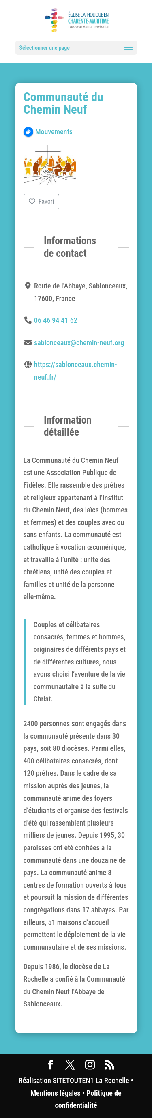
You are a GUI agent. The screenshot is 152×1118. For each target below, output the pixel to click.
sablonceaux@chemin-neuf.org (79, 342)
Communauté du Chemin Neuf (64, 103)
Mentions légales (55, 1093)
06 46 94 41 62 (55, 320)
